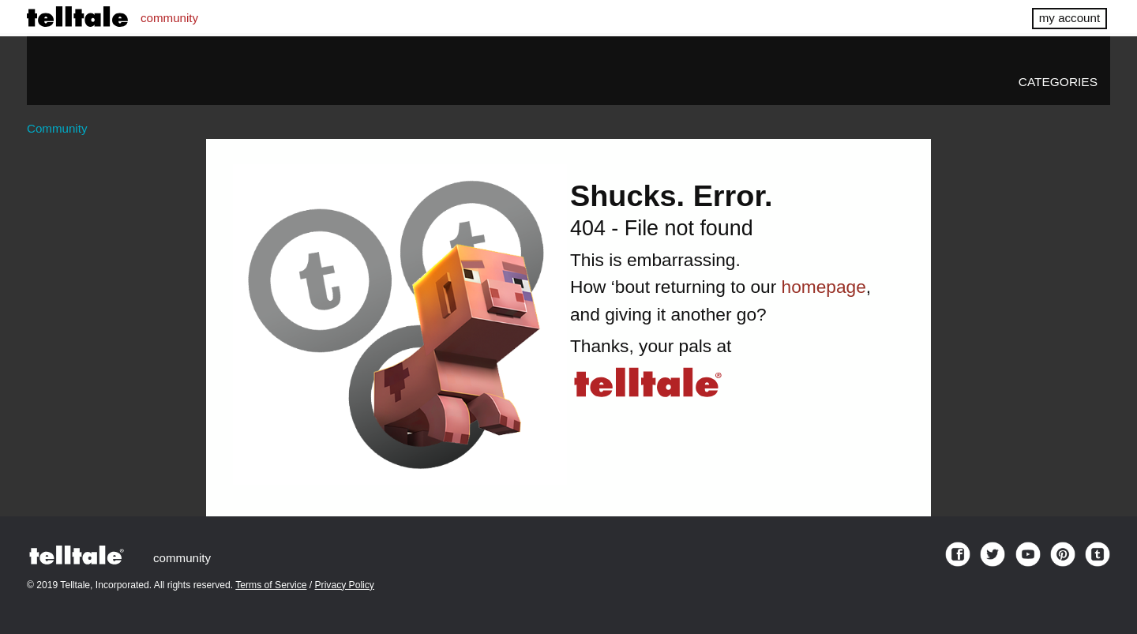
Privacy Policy (344, 585)
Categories (1058, 81)
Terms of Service (270, 585)
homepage (824, 286)
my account (1069, 17)
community (169, 17)
